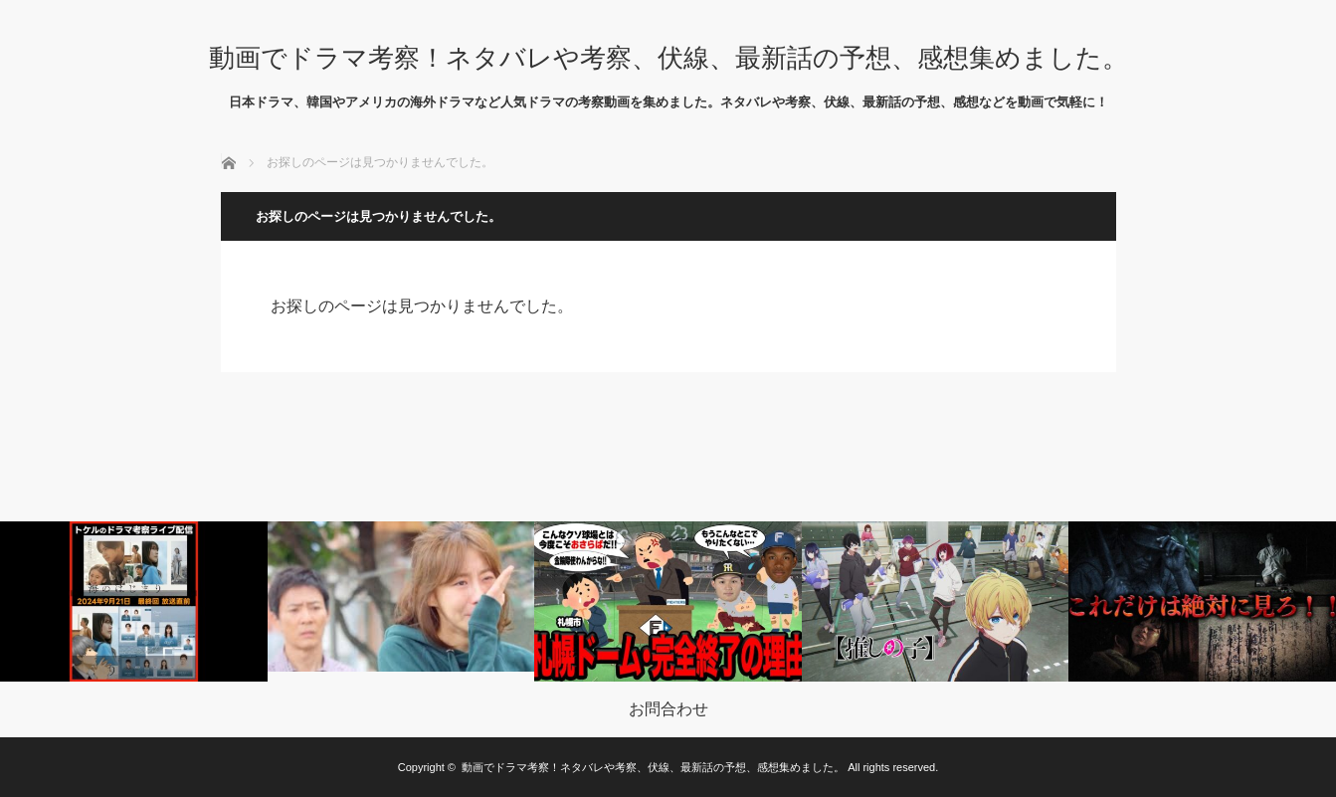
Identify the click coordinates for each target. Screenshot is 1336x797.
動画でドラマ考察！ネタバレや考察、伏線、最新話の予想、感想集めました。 (668, 58)
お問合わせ (668, 709)
